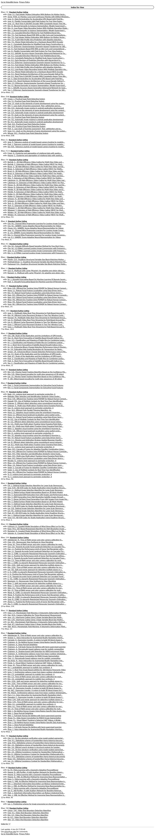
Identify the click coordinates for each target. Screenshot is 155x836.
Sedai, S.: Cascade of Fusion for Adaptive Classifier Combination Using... (36, 467)
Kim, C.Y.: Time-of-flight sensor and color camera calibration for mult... (35, 560)
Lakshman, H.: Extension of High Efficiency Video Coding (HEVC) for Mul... (36, 182)
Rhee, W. (4, 767)
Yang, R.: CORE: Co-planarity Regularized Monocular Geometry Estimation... (37, 599)
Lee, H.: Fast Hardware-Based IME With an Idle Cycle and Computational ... (37, 49)
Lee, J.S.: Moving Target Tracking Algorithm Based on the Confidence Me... (37, 376)
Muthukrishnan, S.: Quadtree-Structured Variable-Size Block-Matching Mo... (37, 262)
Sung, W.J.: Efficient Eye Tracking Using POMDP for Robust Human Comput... (37, 304)
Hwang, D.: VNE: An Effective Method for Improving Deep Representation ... (37, 777)
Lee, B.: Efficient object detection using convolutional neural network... (35, 442)
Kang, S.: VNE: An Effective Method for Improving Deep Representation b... (37, 781)
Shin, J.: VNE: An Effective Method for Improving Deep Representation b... (36, 795)
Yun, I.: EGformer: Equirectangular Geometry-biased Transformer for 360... (37, 90)
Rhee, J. (4, 277)
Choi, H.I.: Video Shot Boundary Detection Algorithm (28, 813)
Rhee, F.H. (5, 160)
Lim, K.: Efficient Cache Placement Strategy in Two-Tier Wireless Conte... (36, 322)
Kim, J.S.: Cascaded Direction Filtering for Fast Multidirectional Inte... (34, 33)
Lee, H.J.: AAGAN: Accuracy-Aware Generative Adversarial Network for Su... (37, 53)
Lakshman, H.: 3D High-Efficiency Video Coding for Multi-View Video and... (37, 180)
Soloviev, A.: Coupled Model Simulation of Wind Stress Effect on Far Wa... (36, 533)
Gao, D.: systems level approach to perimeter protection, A (31, 408)
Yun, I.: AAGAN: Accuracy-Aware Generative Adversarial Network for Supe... (37, 88)
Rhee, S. (4, 483)
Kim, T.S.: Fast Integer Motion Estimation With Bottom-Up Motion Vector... (37, 37)
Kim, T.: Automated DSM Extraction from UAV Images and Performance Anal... (38, 495)
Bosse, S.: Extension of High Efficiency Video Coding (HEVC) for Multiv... (35, 169)
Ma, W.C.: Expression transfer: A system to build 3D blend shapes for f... (35, 690)
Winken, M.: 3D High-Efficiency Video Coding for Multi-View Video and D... (37, 212)
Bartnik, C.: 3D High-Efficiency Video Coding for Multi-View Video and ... (36, 162)
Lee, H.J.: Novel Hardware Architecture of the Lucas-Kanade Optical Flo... (36, 74)
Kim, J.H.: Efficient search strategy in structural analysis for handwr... (34, 747)
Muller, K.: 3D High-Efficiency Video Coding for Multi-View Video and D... (36, 194)
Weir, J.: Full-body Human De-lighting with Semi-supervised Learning (34, 715)
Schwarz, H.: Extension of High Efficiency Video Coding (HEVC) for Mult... (36, 201)
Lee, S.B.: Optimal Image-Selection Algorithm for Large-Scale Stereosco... (36, 508)
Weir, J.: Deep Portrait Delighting (20, 713)
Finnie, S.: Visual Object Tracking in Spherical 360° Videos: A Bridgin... (35, 663)
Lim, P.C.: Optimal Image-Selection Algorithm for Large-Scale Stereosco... (36, 511)
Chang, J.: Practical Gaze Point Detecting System (26, 99)
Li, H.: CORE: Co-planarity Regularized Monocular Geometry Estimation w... (37, 572)
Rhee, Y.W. (5, 808)
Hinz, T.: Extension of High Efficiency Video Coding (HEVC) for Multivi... (35, 178)
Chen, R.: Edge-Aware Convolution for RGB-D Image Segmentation (33, 656)
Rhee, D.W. (5, 96)
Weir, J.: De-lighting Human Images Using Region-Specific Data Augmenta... (37, 711)
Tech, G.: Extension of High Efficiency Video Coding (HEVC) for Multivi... (35, 205)
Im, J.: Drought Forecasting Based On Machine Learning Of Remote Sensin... (37, 279)
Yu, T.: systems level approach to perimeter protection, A (30, 477)
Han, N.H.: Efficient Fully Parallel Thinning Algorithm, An (29, 410)
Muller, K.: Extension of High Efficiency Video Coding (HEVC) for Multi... (35, 196)
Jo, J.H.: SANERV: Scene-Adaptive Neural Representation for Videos (34, 233)
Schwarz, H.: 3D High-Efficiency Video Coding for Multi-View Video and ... (36, 199)
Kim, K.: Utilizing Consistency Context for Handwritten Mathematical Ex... (36, 754)
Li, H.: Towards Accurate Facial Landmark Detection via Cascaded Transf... (36, 576)
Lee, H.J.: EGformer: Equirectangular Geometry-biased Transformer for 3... (37, 62)
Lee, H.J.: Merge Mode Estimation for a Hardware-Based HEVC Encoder (35, 72)
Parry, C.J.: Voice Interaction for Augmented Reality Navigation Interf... (35, 695)
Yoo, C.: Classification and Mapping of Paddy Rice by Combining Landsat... (36, 363)
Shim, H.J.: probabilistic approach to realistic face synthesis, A (32, 704)
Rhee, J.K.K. (5, 311)
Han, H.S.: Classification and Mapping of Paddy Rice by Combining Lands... (37, 340)
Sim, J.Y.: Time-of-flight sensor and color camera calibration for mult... (35, 590)
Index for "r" (6, 824)
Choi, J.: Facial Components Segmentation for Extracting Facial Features (35, 385)
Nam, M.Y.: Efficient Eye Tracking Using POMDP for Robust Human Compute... (38, 295)
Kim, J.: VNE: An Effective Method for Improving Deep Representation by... (37, 786)
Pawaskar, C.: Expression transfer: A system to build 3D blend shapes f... (35, 697)
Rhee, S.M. (5, 537)
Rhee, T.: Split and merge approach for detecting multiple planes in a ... (35, 583)
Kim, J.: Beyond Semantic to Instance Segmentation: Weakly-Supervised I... (37, 30)
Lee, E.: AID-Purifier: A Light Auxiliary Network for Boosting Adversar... (35, 790)
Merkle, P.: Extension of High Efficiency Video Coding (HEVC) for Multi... (35, 192)
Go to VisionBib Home (9, 2)
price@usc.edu (10, 831)
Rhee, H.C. (5, 244)
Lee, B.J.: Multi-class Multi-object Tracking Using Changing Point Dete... (35, 444)
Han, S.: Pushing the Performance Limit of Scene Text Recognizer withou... (36, 556)
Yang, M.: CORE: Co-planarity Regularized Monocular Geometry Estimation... (37, 597)
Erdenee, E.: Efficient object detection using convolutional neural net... (35, 403)
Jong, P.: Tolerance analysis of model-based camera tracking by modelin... (36, 142)
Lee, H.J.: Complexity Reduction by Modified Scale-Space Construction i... (36, 58)
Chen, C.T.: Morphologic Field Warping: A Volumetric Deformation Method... (37, 613)
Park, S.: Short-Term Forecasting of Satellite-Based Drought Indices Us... (35, 361)
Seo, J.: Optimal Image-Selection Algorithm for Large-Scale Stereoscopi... (36, 515)
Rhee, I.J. (4, 268)
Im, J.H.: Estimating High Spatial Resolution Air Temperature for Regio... (35, 349)
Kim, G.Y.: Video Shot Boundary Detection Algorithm (28, 815)
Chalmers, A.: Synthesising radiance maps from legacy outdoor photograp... (37, 654)
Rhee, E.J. (4, 140)
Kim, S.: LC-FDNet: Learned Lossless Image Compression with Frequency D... (37, 253)
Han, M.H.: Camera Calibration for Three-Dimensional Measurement (34, 615)
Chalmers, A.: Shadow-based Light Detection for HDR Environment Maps (36, 651)
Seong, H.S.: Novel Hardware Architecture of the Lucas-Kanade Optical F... (36, 81)
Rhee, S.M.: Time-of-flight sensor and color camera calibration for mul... (36, 702)
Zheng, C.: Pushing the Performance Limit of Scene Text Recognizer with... (36, 602)
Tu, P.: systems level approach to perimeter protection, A (30, 474)
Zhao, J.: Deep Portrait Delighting (20, 725)
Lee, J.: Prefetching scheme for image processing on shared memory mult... (37, 804)
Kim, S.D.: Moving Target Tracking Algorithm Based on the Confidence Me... (37, 372)
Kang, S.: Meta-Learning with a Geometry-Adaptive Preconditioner (34, 779)
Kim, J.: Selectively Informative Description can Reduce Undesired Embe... (36, 784)
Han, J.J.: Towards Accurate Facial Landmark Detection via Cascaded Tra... (36, 551)
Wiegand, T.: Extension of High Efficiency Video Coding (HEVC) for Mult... (36, 210)
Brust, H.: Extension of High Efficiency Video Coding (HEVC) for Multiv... (35, 173)
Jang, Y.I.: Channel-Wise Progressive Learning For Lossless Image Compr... (36, 230)
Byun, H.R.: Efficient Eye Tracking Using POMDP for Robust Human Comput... (37, 288)
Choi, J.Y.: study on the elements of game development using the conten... (36, 103)
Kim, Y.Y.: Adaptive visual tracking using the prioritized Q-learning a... (34, 435)
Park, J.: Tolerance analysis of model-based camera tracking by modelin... (36, 144)
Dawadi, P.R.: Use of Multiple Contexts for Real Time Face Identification (35, 401)
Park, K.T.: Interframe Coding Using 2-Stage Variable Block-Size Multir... (35, 624)
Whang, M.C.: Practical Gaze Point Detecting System (28, 133)
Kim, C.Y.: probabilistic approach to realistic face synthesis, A (31, 674)
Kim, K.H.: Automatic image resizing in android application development (36, 108)
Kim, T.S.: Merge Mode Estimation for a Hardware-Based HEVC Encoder (35, 42)
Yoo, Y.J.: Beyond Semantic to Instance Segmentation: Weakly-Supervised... (37, 85)
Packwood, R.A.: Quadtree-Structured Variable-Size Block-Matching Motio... (37, 264)
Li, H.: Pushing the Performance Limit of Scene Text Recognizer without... (36, 574)
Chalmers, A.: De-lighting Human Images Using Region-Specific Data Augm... (37, 642)
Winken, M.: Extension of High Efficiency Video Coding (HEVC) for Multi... (36, 215)
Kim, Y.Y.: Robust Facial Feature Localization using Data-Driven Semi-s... (35, 293)
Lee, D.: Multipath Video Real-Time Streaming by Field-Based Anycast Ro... (37, 320)
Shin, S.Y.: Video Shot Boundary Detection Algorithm (28, 820)
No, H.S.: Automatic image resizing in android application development (35, 122)
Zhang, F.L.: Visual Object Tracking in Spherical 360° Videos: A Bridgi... (35, 720)
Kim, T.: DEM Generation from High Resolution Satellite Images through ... (36, 497)
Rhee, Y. (4, 802)
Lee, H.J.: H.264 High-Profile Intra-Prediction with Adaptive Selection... (35, 67)
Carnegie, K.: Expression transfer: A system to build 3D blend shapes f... (35, 640)
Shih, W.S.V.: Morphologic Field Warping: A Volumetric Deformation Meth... (37, 626)
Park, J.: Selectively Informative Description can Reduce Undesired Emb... (36, 793)
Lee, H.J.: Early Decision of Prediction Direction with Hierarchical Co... (35, 60)
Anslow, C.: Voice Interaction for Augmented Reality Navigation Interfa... (36, 638)
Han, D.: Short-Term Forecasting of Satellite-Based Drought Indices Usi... (36, 338)
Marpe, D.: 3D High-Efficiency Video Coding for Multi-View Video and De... (37, 185)
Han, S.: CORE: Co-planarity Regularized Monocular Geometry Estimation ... (37, 553)
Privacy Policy (24, 2)
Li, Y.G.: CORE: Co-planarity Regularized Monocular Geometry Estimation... (37, 579)
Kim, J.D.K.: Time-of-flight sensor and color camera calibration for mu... (35, 567)
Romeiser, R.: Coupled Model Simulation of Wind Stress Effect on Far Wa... (37, 531)
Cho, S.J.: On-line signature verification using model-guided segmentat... (36, 738)
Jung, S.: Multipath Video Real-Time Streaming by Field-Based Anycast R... (36, 313)
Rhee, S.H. (5, 524)
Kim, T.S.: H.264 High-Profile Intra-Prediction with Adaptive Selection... (35, 39)
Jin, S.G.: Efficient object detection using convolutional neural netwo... (35, 422)
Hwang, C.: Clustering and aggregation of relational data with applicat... (35, 155)
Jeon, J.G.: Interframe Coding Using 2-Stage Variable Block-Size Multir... (35, 617)
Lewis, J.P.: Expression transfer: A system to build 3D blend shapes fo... (35, 688)
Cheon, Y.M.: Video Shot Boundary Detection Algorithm (29, 810)
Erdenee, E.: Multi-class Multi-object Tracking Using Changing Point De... (36, 405)
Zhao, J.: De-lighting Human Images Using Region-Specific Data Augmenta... (37, 722)
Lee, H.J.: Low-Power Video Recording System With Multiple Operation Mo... (37, 69)
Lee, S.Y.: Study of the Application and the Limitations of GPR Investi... (35, 354)
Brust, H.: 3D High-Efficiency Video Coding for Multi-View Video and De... (36, 171)
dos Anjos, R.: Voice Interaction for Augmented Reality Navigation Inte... (36, 660)
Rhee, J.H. (5, 286)
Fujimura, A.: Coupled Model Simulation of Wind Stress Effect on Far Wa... (36, 526)
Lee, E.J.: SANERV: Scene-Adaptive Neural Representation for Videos (34, 237)
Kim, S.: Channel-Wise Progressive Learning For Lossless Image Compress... (37, 235)
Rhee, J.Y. (4, 333)
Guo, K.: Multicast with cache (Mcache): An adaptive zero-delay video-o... (36, 270)
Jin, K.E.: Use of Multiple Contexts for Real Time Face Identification (34, 419)
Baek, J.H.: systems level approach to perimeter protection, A (31, 394)
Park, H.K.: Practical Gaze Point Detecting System (27, 124)
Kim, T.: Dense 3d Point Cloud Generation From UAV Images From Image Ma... (38, 499)
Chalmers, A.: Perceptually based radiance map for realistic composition (36, 649)
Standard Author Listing (18, 12)
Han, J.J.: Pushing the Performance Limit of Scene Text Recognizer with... (36, 549)
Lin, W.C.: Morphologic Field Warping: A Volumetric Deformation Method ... (37, 622)
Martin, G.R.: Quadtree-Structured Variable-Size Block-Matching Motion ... (37, 259)
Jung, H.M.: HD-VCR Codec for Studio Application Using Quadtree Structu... (37, 488)
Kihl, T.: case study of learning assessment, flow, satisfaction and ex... (34, 106)
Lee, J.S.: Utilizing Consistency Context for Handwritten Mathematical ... (36, 761)
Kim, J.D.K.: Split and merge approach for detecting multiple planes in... (35, 565)
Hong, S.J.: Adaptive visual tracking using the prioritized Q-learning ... (35, 412)
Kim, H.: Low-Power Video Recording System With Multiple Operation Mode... (38, 28)
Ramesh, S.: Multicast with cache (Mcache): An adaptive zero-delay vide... (36, 273)
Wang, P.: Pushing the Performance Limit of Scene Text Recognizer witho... (37, 595)
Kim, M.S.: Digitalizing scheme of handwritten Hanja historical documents (36, 756)
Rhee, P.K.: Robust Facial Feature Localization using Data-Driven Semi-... (35, 302)
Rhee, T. (4, 633)
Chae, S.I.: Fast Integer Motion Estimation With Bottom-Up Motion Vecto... (37, 14)
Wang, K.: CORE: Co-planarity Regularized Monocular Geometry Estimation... (38, 592)
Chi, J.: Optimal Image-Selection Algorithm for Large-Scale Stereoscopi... (36, 485)
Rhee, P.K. (5, 392)
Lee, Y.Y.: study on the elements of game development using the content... (36, 115)
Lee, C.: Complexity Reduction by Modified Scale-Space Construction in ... (36, 44)
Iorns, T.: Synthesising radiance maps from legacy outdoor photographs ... (36, 672)
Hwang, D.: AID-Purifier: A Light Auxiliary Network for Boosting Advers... (36, 772)
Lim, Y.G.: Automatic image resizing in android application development (35, 119)
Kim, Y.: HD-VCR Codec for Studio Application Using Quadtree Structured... (37, 506)
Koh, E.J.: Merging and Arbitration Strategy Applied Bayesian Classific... (35, 440)
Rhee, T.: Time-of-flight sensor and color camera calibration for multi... (35, 586)
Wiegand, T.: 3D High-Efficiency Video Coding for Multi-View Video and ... (36, 208)
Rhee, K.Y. (4, 370)
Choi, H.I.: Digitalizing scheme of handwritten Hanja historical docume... (36, 740)
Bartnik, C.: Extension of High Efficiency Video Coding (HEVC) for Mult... (35, 164)
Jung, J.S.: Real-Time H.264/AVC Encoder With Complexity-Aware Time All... (37, 23)
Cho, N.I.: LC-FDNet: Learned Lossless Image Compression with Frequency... (37, 248)
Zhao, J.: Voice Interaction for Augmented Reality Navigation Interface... (36, 729)
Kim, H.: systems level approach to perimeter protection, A (30, 433)
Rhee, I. (4, 257)
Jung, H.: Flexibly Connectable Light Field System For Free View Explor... (35, 21)
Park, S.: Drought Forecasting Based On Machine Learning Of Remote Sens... (37, 282)
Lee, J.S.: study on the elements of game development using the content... (37, 110)
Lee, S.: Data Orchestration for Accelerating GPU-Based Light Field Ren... (36, 78)
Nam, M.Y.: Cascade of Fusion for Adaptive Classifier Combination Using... (36, 449)
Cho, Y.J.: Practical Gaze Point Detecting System (26, 101)
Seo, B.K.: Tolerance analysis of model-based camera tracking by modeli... (36, 147)
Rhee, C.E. (5, 12)
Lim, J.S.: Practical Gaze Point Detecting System (26, 117)
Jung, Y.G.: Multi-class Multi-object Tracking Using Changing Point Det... (35, 426)
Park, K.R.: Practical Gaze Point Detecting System (27, 126)
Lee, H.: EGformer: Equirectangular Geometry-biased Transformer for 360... (37, 46)
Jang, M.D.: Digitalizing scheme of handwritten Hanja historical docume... (36, 743)
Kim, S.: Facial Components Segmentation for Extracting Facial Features (35, 388)
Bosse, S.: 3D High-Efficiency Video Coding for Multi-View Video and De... (36, 166)
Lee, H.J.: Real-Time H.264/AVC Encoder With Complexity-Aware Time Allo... (37, 76)
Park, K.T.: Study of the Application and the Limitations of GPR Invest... (35, 356)
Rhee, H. (4, 221)
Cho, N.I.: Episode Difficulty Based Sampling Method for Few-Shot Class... (36, 246)
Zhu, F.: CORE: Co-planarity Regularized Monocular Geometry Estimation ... (37, 604)
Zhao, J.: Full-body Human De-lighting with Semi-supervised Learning (34, 727)
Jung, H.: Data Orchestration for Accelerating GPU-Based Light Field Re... (36, 19)
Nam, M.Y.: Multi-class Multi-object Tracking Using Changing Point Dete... (36, 456)
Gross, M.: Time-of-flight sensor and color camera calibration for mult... (35, 544)
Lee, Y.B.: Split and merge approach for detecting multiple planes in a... (35, 569)
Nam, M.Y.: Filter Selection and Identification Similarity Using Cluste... (35, 454)
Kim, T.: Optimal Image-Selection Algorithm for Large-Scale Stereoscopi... (36, 504)
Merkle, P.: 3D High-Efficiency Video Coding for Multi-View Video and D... (36, 189)
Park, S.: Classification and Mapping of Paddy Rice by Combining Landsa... (36, 358)
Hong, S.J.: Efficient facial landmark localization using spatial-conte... (34, 415)
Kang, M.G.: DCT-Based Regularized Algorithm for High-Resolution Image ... (37, 529)
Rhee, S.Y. (4, 610)
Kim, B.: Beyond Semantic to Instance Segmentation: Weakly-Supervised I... (37, 26)
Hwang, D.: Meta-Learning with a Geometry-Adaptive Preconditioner (34, 774)
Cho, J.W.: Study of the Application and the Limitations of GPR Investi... (35, 335)
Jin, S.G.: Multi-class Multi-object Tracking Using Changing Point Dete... (35, 424)
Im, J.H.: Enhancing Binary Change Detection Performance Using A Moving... (37, 347)
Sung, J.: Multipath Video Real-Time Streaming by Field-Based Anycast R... (36, 327)
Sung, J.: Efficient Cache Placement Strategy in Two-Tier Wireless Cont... (36, 324)
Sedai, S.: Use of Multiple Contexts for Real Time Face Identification (34, 470)
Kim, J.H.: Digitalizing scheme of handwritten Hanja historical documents (36, 745)
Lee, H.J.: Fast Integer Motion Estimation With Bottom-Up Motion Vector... (37, 65)
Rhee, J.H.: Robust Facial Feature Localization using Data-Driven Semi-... (35, 465)
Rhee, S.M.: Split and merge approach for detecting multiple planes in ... (36, 699)
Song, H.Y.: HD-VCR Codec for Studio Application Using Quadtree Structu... (36, 517)
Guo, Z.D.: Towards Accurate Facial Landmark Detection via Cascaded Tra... (37, 547)
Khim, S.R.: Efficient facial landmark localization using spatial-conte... (34, 431)
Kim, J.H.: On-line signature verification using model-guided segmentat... (36, 750)
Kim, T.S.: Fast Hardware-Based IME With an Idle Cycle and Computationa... (37, 35)
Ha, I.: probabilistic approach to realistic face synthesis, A (30, 667)
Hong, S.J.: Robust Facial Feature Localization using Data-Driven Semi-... (35, 290)
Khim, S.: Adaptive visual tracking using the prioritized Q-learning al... (35, 428)
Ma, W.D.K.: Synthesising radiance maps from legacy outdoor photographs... (37, 693)
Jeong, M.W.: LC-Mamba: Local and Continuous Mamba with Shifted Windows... (39, 17)
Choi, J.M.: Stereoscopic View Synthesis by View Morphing (30, 542)
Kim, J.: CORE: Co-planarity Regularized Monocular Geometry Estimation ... (37, 563)
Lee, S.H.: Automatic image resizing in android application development (36, 112)
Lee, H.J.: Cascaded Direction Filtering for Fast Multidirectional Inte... (34, 56)
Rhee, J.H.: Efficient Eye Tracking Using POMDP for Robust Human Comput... (37, 463)
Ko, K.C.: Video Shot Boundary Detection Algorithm (27, 817)
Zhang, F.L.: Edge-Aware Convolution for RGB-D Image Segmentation (34, 718)
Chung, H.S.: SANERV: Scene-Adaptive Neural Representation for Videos (36, 228)
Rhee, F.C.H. (5, 151)
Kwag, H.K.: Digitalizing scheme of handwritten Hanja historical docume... (36, 759)
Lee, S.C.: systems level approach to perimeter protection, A (31, 447)
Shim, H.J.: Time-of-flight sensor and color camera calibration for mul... (35, 588)
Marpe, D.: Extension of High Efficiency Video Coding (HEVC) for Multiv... (36, 187)
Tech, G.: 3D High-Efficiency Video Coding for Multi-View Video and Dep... (36, 203)
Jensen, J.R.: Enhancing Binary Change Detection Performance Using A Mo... (37, 352)
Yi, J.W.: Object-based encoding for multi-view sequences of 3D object (35, 379)
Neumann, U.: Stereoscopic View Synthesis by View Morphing (32, 581)
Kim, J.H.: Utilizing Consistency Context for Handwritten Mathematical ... (36, 752)
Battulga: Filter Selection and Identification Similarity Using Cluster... (34, 396)
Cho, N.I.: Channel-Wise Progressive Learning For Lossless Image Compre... (37, 223)
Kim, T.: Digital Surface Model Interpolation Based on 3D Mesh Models (35, 501)
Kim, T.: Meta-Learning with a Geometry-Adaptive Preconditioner (33, 788)
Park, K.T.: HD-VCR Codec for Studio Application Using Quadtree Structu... (36, 513)
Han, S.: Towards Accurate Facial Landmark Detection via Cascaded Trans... (37, 558)
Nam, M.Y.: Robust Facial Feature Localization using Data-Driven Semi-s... (36, 297)
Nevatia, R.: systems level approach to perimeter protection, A (32, 461)
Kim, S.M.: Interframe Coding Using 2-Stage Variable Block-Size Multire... (36, 620)
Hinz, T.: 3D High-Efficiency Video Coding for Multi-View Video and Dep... (36, 176)
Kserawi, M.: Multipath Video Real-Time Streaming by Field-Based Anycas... (37, 318)
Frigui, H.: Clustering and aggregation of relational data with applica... (35, 153)
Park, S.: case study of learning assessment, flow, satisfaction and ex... (35, 129)
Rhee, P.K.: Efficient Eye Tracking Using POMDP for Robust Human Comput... (37, 300)
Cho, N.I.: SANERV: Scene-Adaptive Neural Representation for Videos (34, 226)
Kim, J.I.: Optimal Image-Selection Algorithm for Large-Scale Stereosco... (36, 490)
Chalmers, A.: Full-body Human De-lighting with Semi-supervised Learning (37, 647)
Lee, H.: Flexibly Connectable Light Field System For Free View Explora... (36, 51)
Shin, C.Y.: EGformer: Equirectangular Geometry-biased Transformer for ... (36, 83)
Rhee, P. (4, 383)
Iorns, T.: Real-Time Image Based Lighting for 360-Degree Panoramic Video (37, 670)
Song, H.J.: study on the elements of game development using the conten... (37, 131)
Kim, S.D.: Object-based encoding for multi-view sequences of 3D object (36, 374)
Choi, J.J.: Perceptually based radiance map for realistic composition (34, 658)
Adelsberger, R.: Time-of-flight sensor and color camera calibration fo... (35, 540)
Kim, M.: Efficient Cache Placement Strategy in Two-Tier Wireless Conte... (36, 315)
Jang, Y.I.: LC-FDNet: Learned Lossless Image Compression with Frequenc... (37, 251)
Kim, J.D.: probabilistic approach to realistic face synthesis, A (31, 679)
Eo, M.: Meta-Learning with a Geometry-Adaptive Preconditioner (33, 770)
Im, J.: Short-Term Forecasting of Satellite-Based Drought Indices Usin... (35, 345)
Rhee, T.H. (5, 736)
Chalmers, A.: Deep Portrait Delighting (22, 644)
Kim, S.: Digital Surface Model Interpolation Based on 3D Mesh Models (35, 492)
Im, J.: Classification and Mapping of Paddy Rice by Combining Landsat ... (36, 342)
